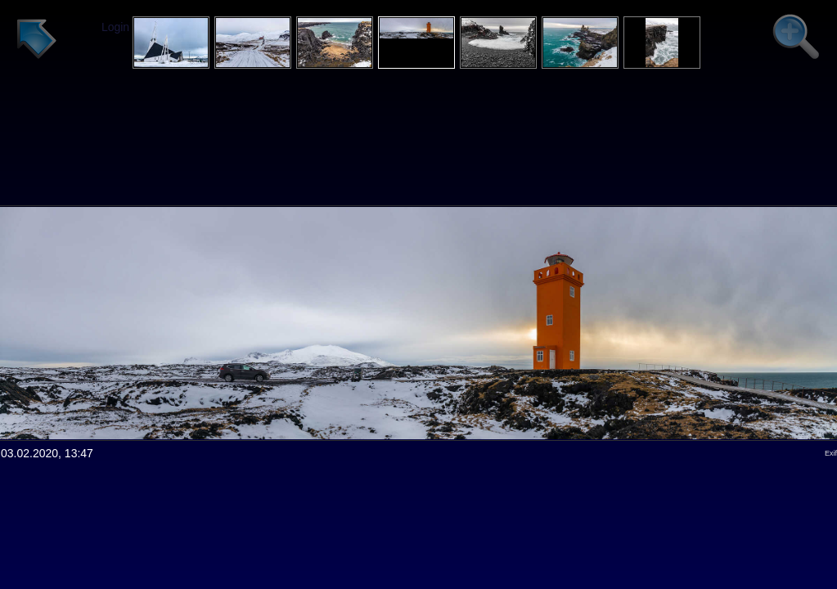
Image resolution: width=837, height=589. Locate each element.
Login (115, 27)
